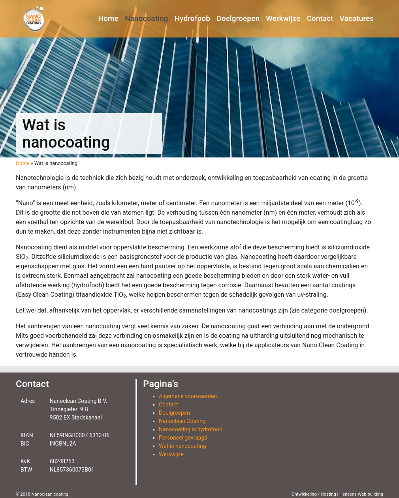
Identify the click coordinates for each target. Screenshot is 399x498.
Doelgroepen (238, 18)
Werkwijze (283, 18)
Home (108, 18)
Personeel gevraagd (183, 437)
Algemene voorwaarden (188, 396)
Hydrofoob (192, 18)
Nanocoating (146, 18)
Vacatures (357, 18)
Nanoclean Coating (182, 421)
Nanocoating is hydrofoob (190, 429)
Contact (320, 18)
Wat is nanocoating (182, 446)
